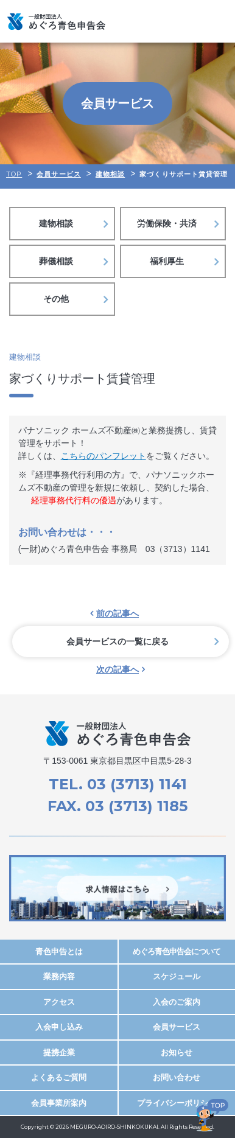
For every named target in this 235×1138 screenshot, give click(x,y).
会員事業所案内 (58, 1103)
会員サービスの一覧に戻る (117, 641)
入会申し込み (59, 1027)
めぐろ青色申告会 (56, 21)
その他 (56, 299)
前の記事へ (117, 613)
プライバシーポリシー (176, 1103)
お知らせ (176, 1052)
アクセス (59, 1002)
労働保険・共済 (167, 223)
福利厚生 (167, 261)
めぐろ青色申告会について (176, 951)
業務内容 (59, 976)
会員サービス (176, 1027)
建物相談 (56, 223)
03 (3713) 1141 (137, 784)
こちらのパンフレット (103, 456)
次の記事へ (117, 669)
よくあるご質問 (58, 1077)
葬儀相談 (56, 261)
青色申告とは (59, 951)
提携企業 (59, 1052)
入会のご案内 (176, 1002)
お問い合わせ (176, 1077)
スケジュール (176, 976)
